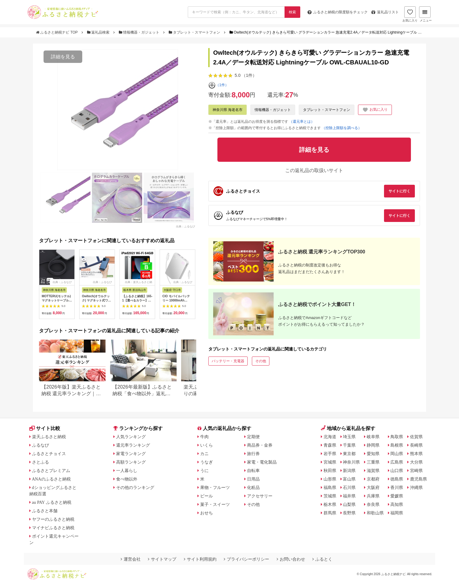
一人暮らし (126, 470)
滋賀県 (373, 470)
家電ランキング (131, 453)
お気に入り (410, 14)
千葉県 (349, 445)
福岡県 (396, 513)
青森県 (330, 445)
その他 (260, 361)
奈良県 (373, 504)
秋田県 (330, 470)
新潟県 (349, 470)
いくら (206, 445)
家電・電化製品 (262, 462)
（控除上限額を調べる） (342, 128)
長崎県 (416, 445)
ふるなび (40, 445)
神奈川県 (351, 462)
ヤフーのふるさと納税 (53, 519)
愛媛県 (396, 496)
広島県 (396, 462)
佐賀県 (416, 437)
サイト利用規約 (200, 559)
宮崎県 (416, 470)
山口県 (396, 470)
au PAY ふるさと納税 (52, 502)
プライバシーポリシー (246, 559)
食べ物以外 (126, 479)
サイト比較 (44, 428)
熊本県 (416, 453)
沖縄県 (416, 487)
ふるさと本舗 (44, 511)
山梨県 (349, 504)
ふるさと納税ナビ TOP (57, 32)
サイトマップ (162, 559)
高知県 (396, 504)
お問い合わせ (291, 559)
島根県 (396, 445)
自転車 (253, 470)
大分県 (416, 462)
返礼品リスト (385, 12)
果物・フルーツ (215, 487)
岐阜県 (373, 437)
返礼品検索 (99, 32)
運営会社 (131, 559)
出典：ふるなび (185, 226)
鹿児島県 (418, 479)
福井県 (349, 496)
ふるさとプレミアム (51, 470)
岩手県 (330, 453)
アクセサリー (259, 496)
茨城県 (330, 496)
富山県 (349, 479)
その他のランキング (135, 487)
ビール (206, 496)
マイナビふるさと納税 (53, 528)
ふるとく (322, 559)
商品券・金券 (259, 445)
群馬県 (330, 513)
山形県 (330, 479)
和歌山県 (375, 513)
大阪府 (373, 487)
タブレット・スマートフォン (195, 32)
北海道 (330, 437)
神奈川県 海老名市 (228, 110)
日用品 (253, 479)
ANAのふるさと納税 (51, 479)
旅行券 (253, 453)
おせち (206, 513)
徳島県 (396, 479)
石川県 (349, 487)
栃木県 (330, 504)
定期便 (253, 437)
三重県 (373, 462)
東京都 (349, 453)
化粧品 (253, 487)
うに (204, 470)
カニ (204, 453)
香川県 (396, 487)
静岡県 (373, 445)
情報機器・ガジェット (140, 32)
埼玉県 (349, 437)
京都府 (373, 479)
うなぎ (206, 462)
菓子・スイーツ (215, 504)
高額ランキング (131, 462)
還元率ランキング (133, 445)
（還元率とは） (301, 121)
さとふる (40, 462)
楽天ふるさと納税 (49, 437)
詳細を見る (63, 56)
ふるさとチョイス (49, 453)
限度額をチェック (338, 12)
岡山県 (396, 453)
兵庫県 (373, 496)
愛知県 (373, 453)
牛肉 (204, 437)
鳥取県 (396, 437)
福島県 (330, 487)
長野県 (349, 513)
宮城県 (330, 462)
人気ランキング (131, 437)
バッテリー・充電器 (228, 361)
